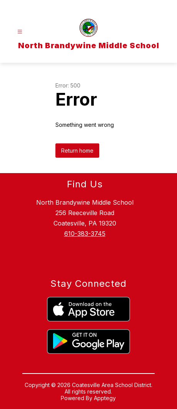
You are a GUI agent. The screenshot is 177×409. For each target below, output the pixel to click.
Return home (77, 150)
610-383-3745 (84, 233)
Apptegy (105, 398)
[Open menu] (19, 31)
